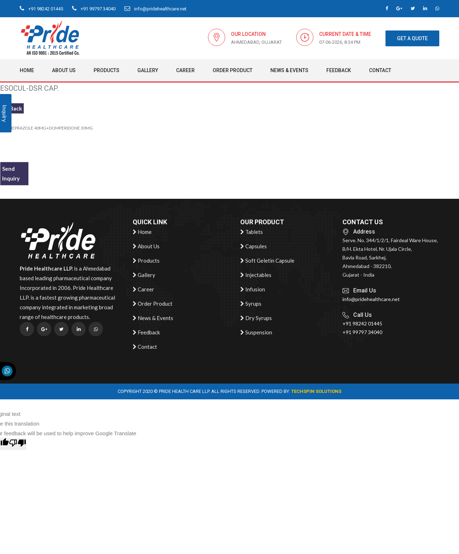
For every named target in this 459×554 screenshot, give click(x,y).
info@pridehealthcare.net (155, 8)
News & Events (289, 70)
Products (106, 70)
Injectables (255, 275)
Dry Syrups (256, 318)
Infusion (252, 289)
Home (27, 70)
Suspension (256, 332)
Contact (380, 70)
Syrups (250, 304)
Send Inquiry (11, 173)
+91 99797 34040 (93, 8)
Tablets (251, 232)
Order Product (232, 70)
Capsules (253, 246)
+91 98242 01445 (41, 8)
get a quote (412, 38)
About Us (64, 70)
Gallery (147, 70)
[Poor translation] (17, 444)
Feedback (338, 70)
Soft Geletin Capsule (267, 261)
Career (185, 70)
